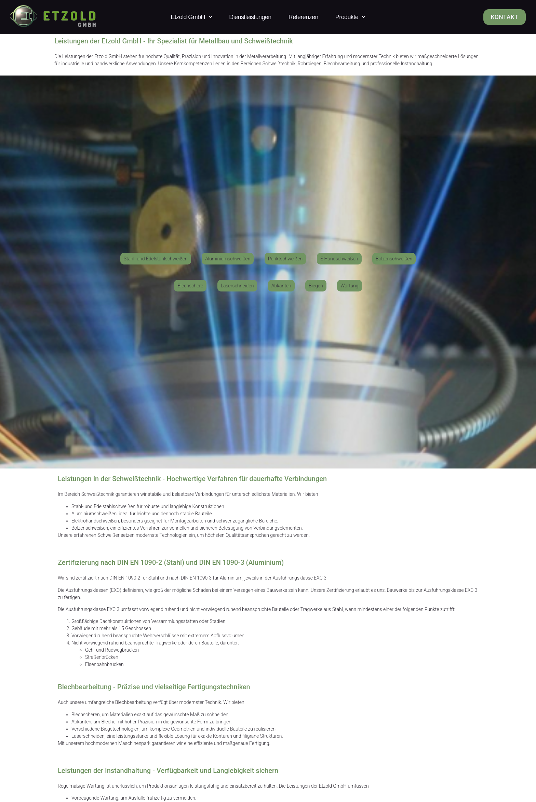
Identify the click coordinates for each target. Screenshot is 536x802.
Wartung (109, 798)
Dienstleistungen (250, 17)
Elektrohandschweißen (95, 521)
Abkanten (81, 721)
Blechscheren (85, 714)
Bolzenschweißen (89, 528)
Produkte (350, 17)
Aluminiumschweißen (94, 513)
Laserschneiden (88, 736)
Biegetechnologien (120, 729)
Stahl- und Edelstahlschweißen (103, 506)
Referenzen (303, 17)
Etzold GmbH (191, 17)
